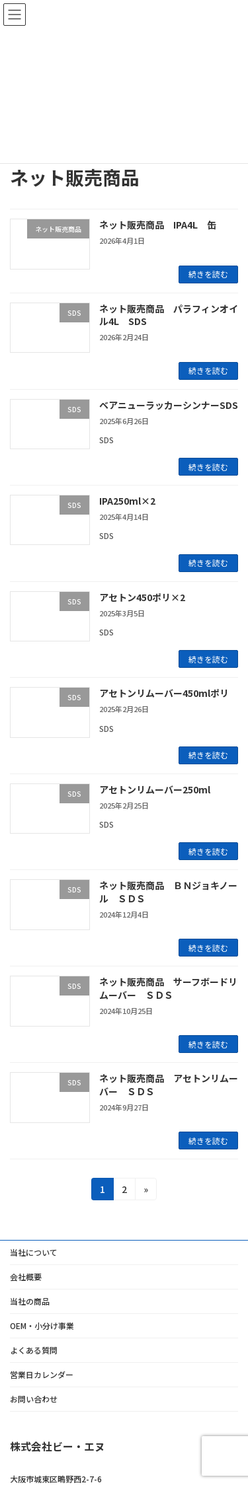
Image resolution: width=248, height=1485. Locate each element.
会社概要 (26, 1276)
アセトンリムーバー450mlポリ (164, 693)
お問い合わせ (34, 1398)
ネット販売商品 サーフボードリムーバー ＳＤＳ (168, 988)
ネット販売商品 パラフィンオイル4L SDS (168, 315)
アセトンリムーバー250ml (154, 789)
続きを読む (208, 273)
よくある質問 (34, 1350)
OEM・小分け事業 (42, 1325)
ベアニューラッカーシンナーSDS (168, 405)
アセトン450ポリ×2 (142, 597)
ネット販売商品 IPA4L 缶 (157, 224)
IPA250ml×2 (127, 500)
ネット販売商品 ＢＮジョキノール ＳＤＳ (168, 892)
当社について (34, 1252)
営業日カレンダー (41, 1374)
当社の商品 (30, 1301)
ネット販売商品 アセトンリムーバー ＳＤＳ (168, 1084)
